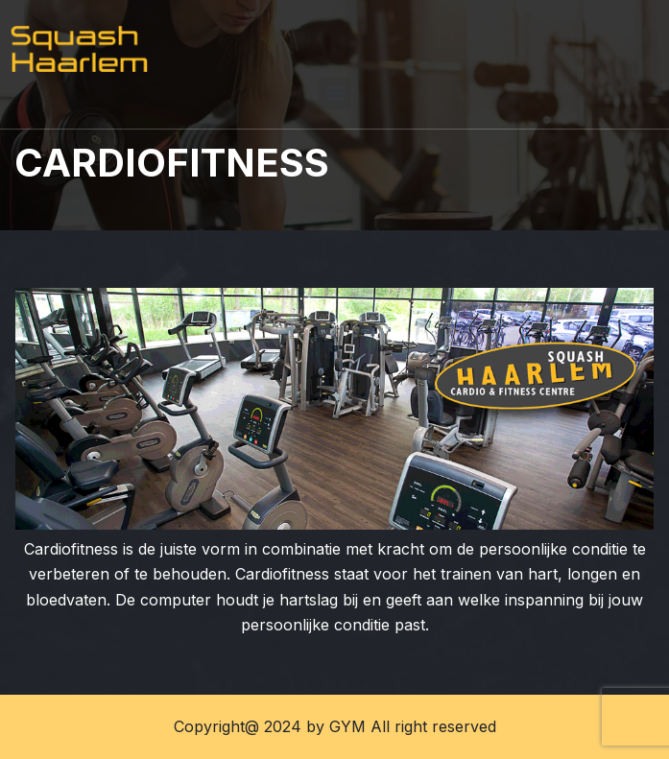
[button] (334, 93)
